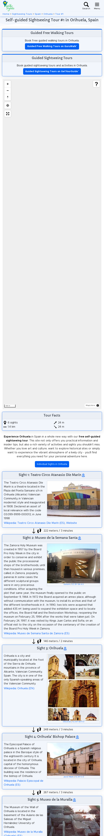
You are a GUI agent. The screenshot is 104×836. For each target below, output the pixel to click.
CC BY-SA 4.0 (78, 584)
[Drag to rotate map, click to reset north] (7, 97)
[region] (52, 244)
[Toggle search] (86, 6)
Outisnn (67, 584)
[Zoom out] (7, 90)
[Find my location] (7, 105)
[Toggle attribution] (98, 405)
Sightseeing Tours (22, 14)
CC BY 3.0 (79, 777)
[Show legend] (96, 84)
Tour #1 (59, 14)
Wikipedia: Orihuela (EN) (19, 688)
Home (6, 14)
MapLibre (90, 405)
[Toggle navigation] (97, 6)
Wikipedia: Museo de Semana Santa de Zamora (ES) (36, 633)
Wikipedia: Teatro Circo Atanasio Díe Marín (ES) (34, 523)
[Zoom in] (7, 84)
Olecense (67, 722)
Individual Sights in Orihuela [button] (52, 464)
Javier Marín (68, 777)
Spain (38, 14)
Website (71, 523)
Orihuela (48, 14)
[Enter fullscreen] (7, 113)
